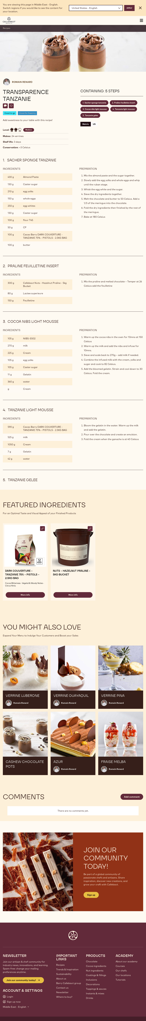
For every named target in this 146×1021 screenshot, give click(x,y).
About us (61, 978)
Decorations (93, 984)
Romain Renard (22, 82)
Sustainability (63, 974)
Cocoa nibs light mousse (96, 109)
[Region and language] (96, 8)
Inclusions (91, 979)
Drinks (89, 998)
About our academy (126, 961)
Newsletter (62, 992)
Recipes (6, 28)
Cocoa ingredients (96, 966)
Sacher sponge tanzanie (95, 103)
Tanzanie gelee (91, 115)
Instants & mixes (95, 993)
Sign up (91, 894)
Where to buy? (64, 996)
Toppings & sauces (96, 988)
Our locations (123, 975)
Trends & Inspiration (67, 969)
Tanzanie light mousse (125, 109)
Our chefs (121, 970)
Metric (85, 124)
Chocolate (91, 961)
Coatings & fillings (96, 975)
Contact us (62, 987)
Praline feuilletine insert (124, 103)
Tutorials (120, 979)
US (94, 124)
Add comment (132, 796)
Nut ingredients (94, 970)
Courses (120, 966)
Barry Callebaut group (68, 983)
